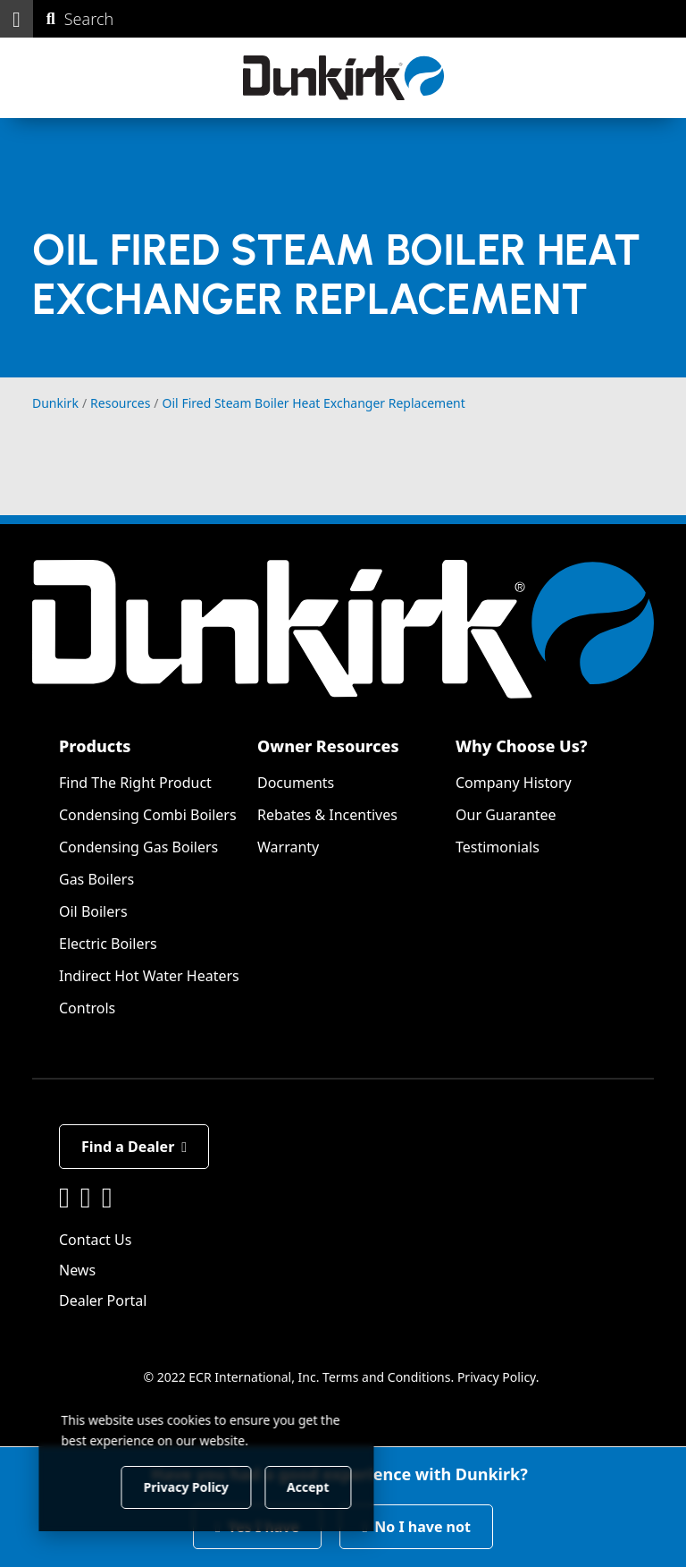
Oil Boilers (93, 911)
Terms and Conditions (386, 1376)
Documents (295, 782)
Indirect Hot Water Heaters (149, 976)
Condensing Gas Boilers (138, 847)
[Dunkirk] (343, 78)
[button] (16, 19)
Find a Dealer (134, 1146)
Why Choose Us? (522, 746)
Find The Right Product (135, 782)
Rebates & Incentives (327, 815)
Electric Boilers (108, 943)
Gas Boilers (96, 879)
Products (94, 746)
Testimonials (498, 847)
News (77, 1270)
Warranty (288, 847)
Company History (514, 782)
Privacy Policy (496, 1376)
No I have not (416, 1527)
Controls (87, 1008)
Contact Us (95, 1239)
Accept (305, 1486)
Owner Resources (328, 746)
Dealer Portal (102, 1300)
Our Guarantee (506, 815)
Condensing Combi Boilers (148, 815)
